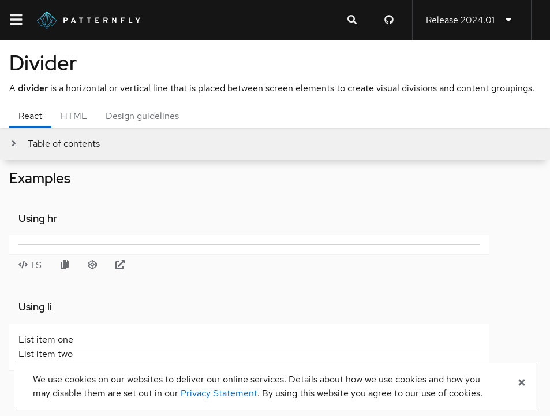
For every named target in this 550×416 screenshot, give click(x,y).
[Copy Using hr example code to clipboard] (64, 265)
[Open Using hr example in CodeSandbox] (92, 265)
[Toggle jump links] (54, 143)
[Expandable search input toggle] (352, 20)
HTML (74, 116)
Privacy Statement (219, 393)
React (30, 116)
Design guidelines (142, 116)
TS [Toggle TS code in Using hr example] (30, 265)
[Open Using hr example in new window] (120, 265)
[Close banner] (522, 383)
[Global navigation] (16, 20)
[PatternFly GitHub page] (389, 20)
